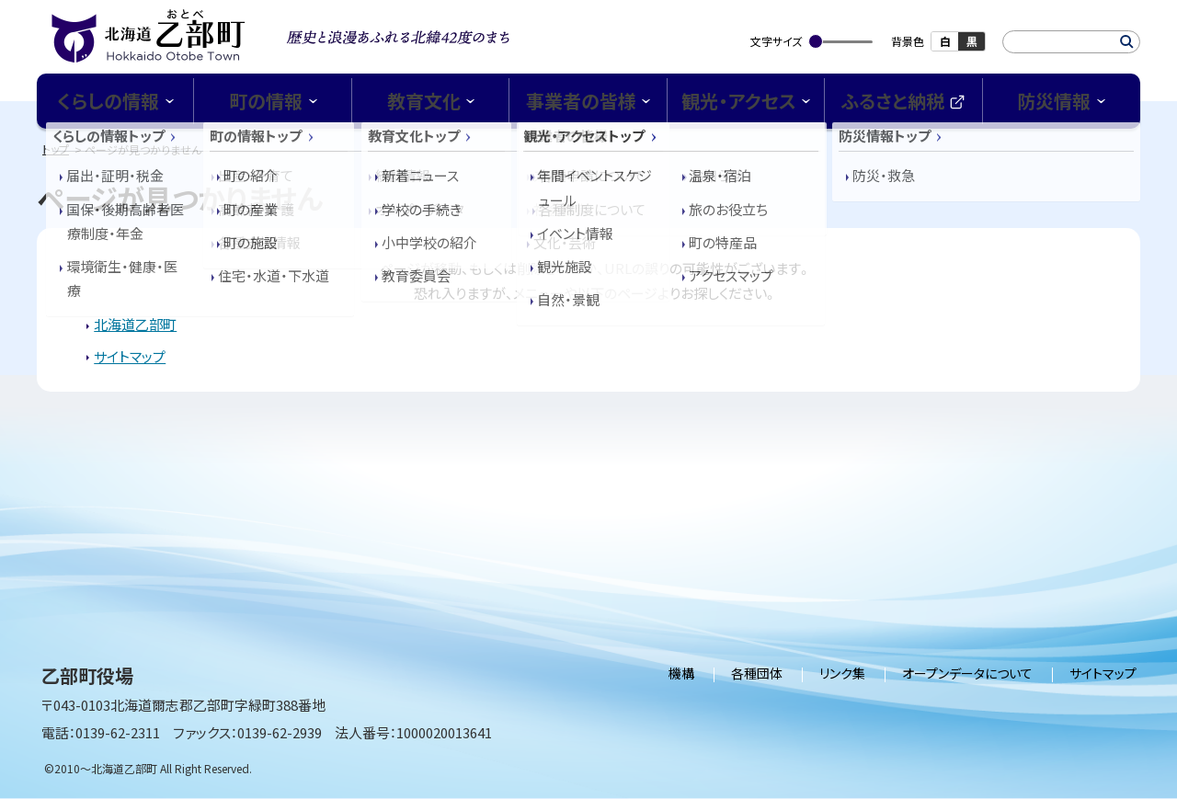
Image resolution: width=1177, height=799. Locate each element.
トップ (55, 148)
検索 (1126, 41)
